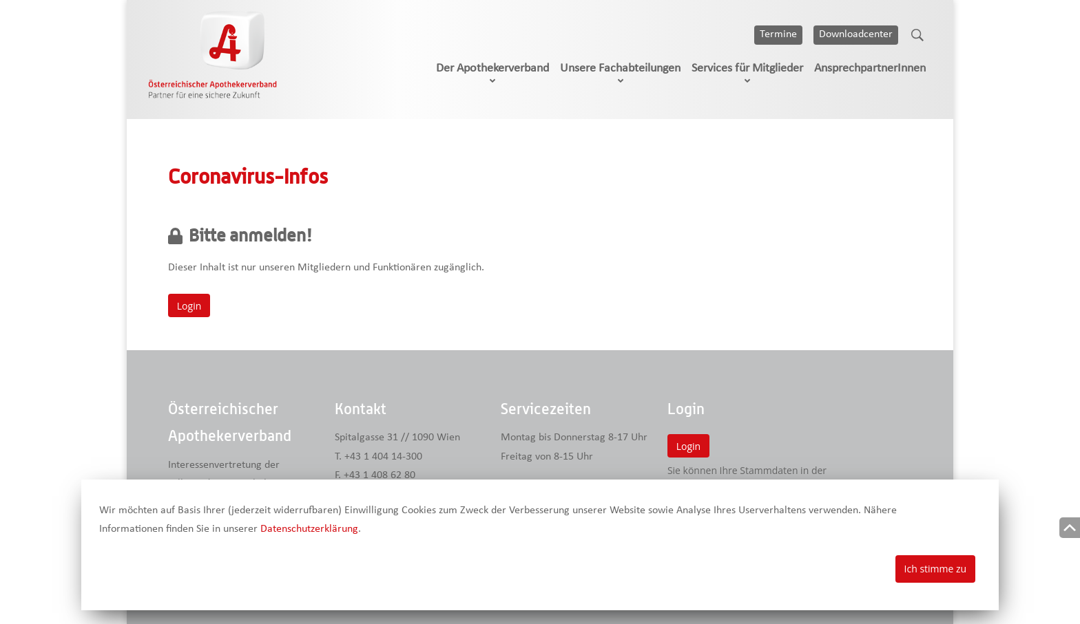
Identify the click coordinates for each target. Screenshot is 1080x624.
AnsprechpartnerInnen (870, 68)
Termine (778, 34)
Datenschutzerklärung (309, 529)
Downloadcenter (856, 34)
